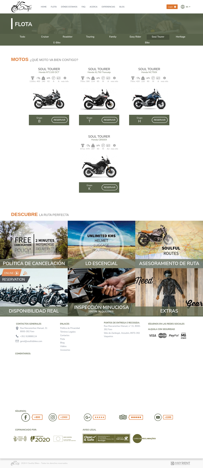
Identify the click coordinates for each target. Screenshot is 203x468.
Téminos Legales (68, 331)
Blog (62, 342)
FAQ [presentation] (83, 7)
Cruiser (45, 36)
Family (112, 36)
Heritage (180, 36)
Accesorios (65, 350)
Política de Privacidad (70, 328)
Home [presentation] (44, 7)
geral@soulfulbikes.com (31, 341)
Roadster (67, 36)
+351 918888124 (28, 336)
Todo (22, 36)
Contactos (64, 335)
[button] (185, 7)
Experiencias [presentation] (108, 7)
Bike (147, 42)
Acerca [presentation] (93, 7)
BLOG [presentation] (121, 7)
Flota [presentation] (54, 7)
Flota (62, 339)
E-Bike (56, 42)
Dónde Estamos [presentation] (69, 7)
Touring (90, 36)
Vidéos (63, 346)
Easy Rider (135, 36)
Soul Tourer (158, 36)
